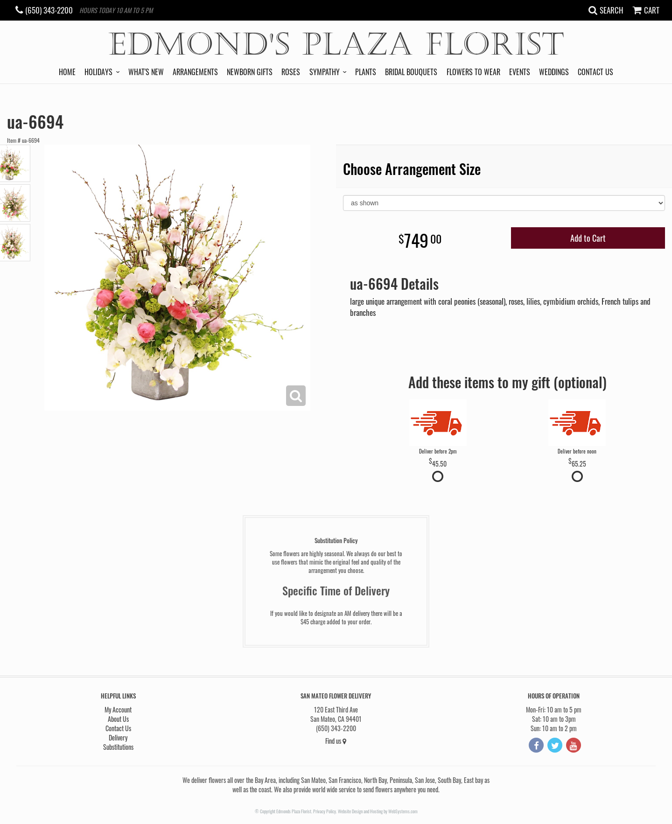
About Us (118, 719)
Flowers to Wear (473, 71)
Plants (365, 71)
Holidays (98, 71)
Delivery (118, 737)
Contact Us (595, 71)
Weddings (554, 71)
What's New (146, 71)
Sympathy (324, 71)
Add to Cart (588, 238)
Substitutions (118, 747)
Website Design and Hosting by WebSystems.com (378, 811)
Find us (335, 741)
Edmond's (336, 44)
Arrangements (195, 71)
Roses (290, 71)
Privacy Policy (324, 811)
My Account (118, 709)
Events (519, 71)
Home (67, 71)
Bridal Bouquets (411, 71)
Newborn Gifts (250, 71)
